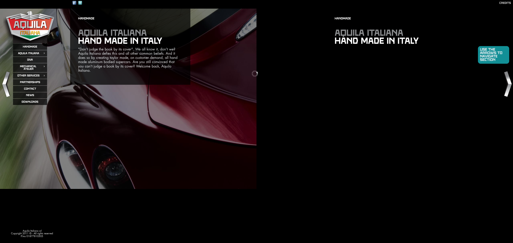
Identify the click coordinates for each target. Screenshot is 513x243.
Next (507, 84)
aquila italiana (30, 25)
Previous (6, 84)
